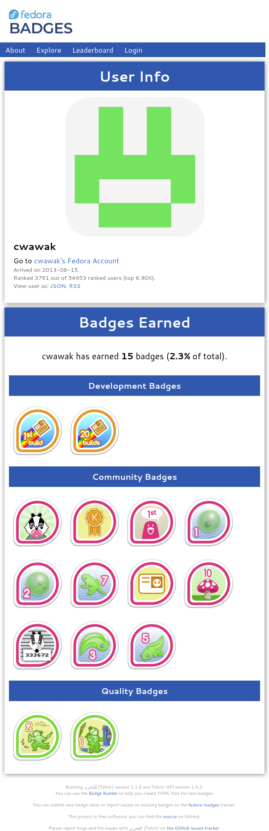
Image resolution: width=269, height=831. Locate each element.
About (15, 50)
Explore (48, 50)
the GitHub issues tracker (193, 828)
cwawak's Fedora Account (76, 260)
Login (133, 50)
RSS (75, 286)
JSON (58, 286)
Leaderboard (93, 50)
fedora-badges (203, 805)
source (170, 816)
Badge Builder (103, 793)
